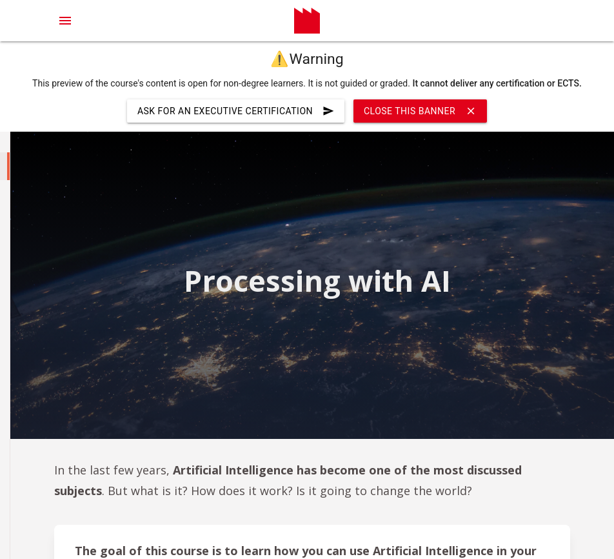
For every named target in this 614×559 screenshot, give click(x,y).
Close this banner (420, 111)
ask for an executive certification (235, 111)
